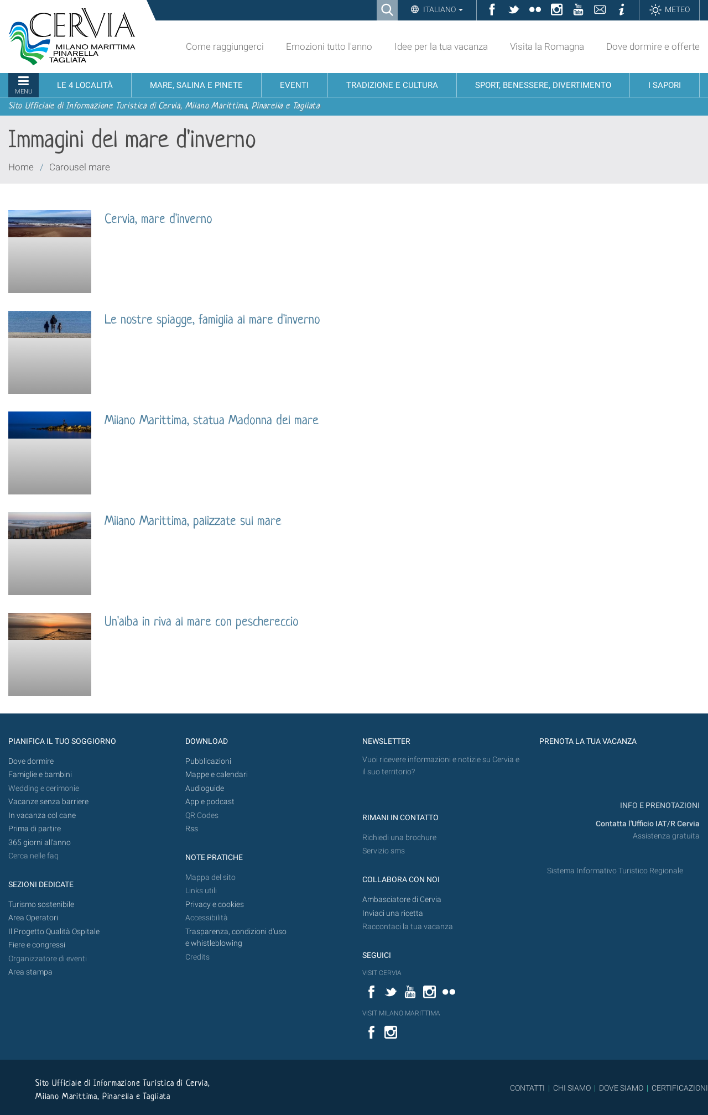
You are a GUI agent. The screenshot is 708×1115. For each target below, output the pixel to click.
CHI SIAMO (572, 1087)
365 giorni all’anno (39, 842)
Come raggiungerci (225, 46)
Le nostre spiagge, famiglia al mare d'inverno (212, 320)
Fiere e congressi (36, 945)
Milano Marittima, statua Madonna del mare (212, 421)
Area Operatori (33, 918)
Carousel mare (79, 167)
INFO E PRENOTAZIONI (659, 805)
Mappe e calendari (216, 774)
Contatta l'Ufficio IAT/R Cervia (648, 824)
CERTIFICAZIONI (680, 1087)
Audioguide (204, 788)
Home (21, 167)
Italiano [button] (442, 9)
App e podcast (210, 801)
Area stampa (30, 972)
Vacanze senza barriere (48, 801)
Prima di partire (34, 828)
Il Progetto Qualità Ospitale (54, 931)
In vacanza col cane (42, 815)
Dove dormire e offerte (653, 46)
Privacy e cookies (214, 904)
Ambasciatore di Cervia (401, 899)
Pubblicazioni (208, 761)
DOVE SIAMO (620, 1087)
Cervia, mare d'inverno (158, 220)
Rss (191, 828)
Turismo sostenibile (41, 904)
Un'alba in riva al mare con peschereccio (202, 622)
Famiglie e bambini (40, 774)
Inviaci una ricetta (392, 913)
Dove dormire (31, 761)
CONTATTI (527, 1087)
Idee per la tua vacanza (441, 46)
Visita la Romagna (547, 46)
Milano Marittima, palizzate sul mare (193, 522)
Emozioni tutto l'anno (329, 46)
